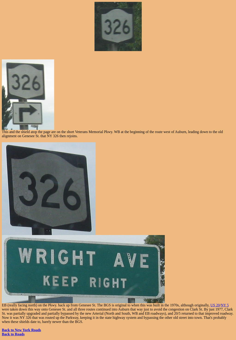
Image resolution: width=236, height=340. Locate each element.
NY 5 (225, 305)
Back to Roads (13, 334)
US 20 (215, 305)
